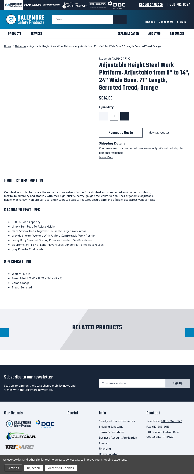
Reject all (33, 468)
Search (60, 19)
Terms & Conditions (111, 432)
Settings (13, 468)
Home (7, 46)
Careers (104, 443)
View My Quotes (159, 133)
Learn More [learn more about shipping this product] (106, 157)
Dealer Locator (108, 454)
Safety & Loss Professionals (117, 421)
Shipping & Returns (111, 426)
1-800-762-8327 (171, 421)
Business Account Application (118, 437)
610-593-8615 (161, 426)
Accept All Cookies (61, 468)
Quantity (106, 107)
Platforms (20, 46)
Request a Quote (121, 133)
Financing (105, 448)
